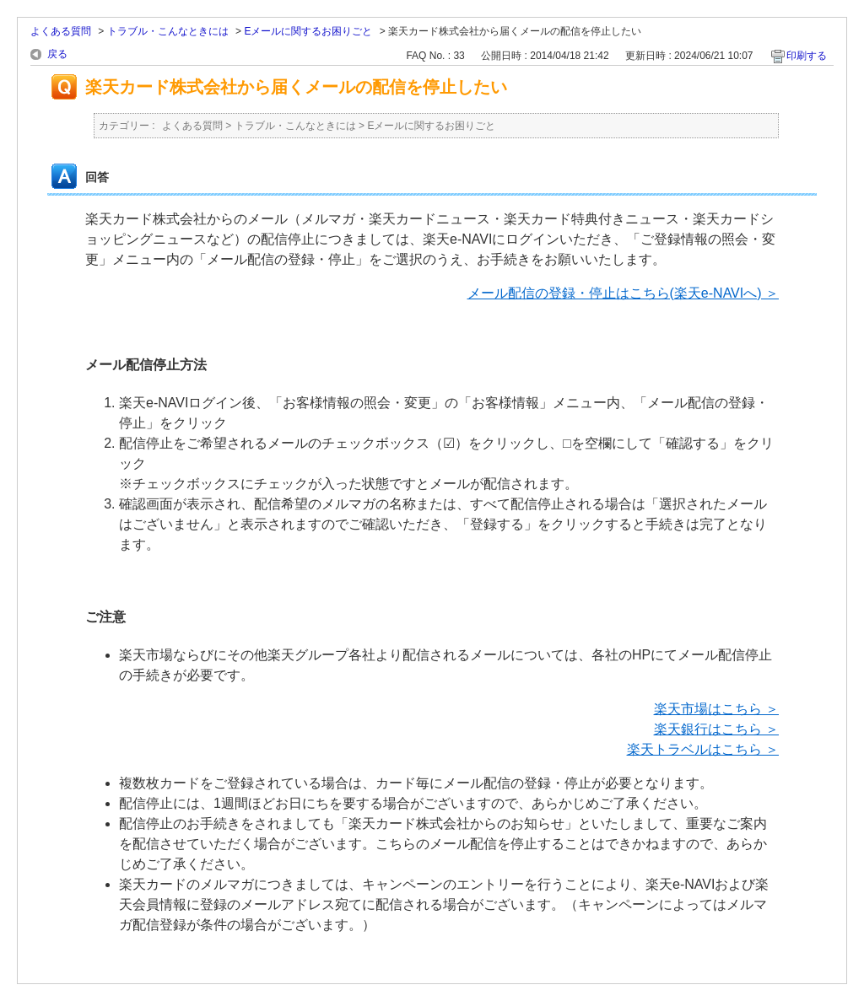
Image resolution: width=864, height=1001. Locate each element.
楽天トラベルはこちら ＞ (703, 749)
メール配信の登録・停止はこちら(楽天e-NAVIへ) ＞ (623, 293)
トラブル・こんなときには (168, 31)
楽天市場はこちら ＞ (716, 709)
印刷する (806, 56)
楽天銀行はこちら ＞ (716, 729)
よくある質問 (60, 31)
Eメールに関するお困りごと (308, 31)
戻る (57, 54)
